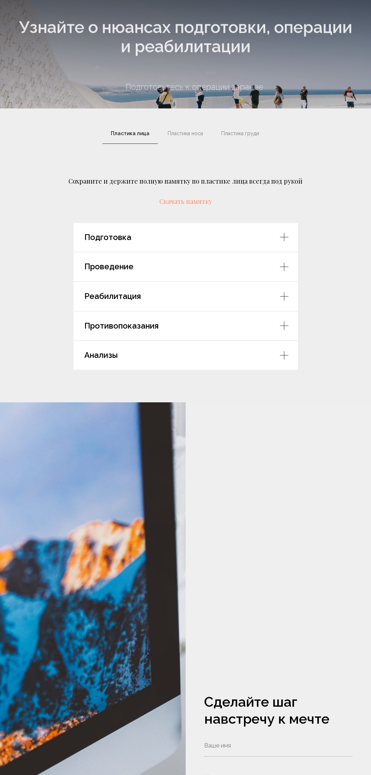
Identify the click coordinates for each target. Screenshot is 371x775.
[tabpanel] (185, 181)
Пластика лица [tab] (130, 133)
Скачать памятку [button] (185, 201)
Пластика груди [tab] (241, 133)
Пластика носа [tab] (185, 133)
